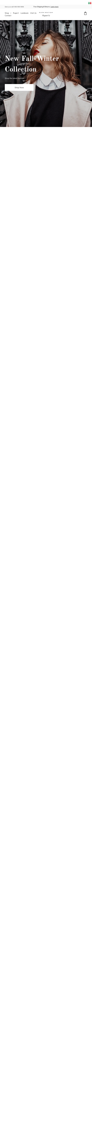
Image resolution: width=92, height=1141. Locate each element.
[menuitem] (9, 13)
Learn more (54, 7)
